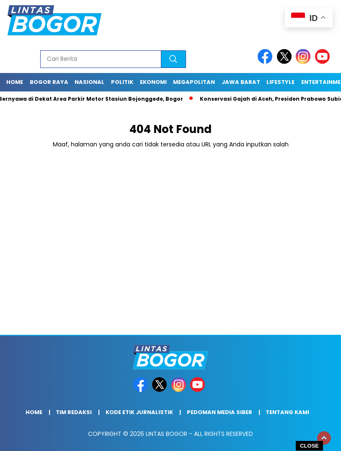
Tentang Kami (287, 412)
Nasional (89, 82)
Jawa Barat (241, 82)
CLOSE (309, 446)
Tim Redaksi (74, 412)
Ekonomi (153, 82)
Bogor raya (49, 82)
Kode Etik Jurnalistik (139, 412)
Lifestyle (280, 82)
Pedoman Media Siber (219, 412)
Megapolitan (194, 82)
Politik (122, 82)
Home (14, 82)
